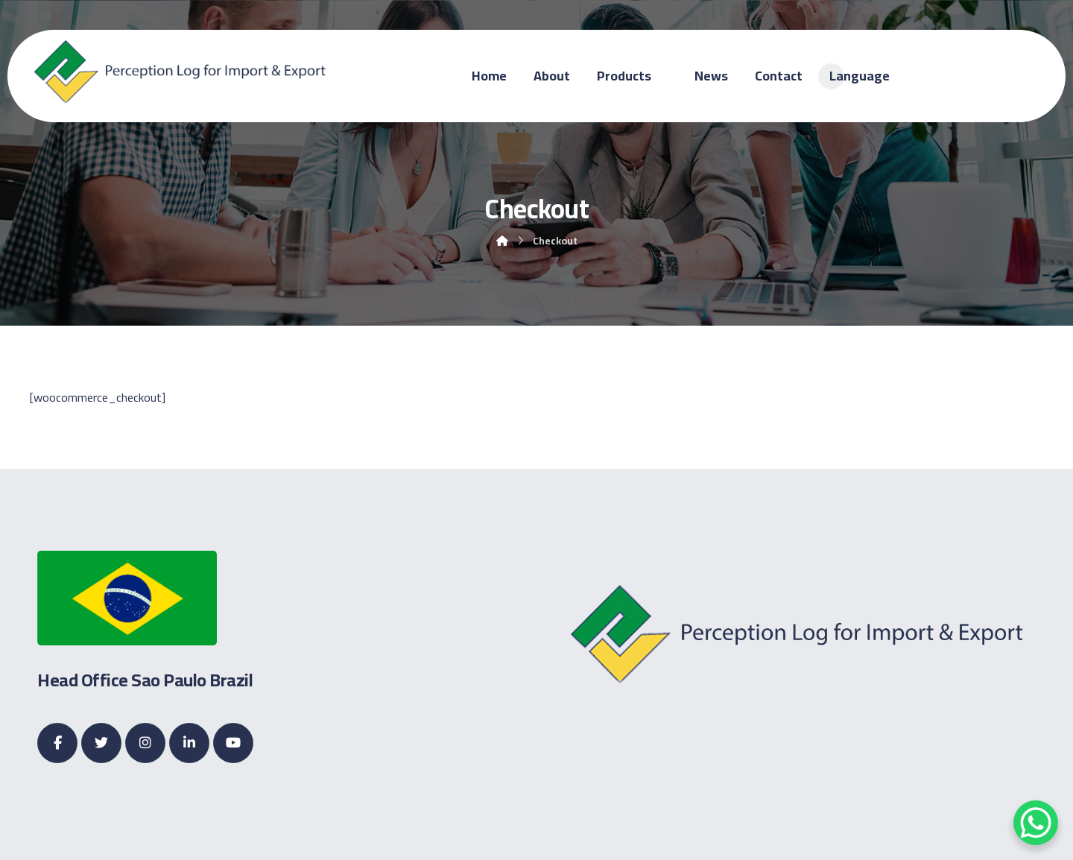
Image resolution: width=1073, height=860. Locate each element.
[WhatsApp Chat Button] (1035, 822)
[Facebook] (57, 743)
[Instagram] (145, 743)
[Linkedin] (189, 743)
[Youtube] (233, 743)
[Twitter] (101, 743)
